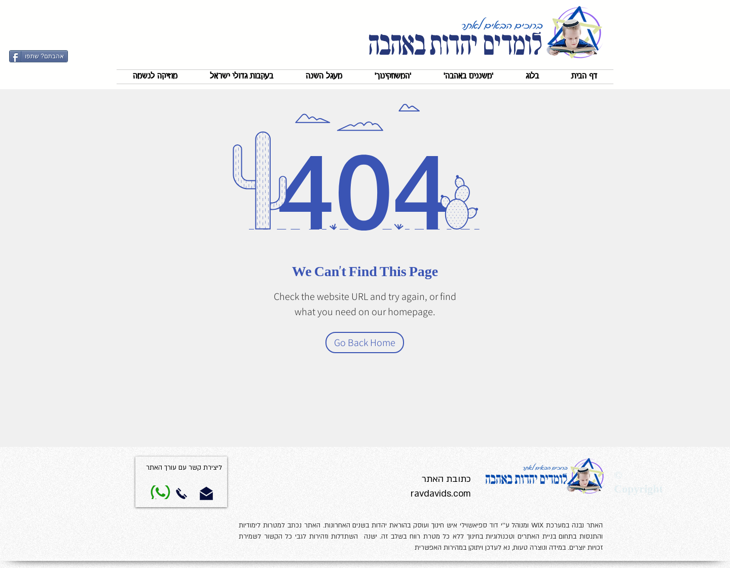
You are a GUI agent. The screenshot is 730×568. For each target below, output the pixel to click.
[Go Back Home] (364, 342)
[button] (468, 77)
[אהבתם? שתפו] (38, 56)
